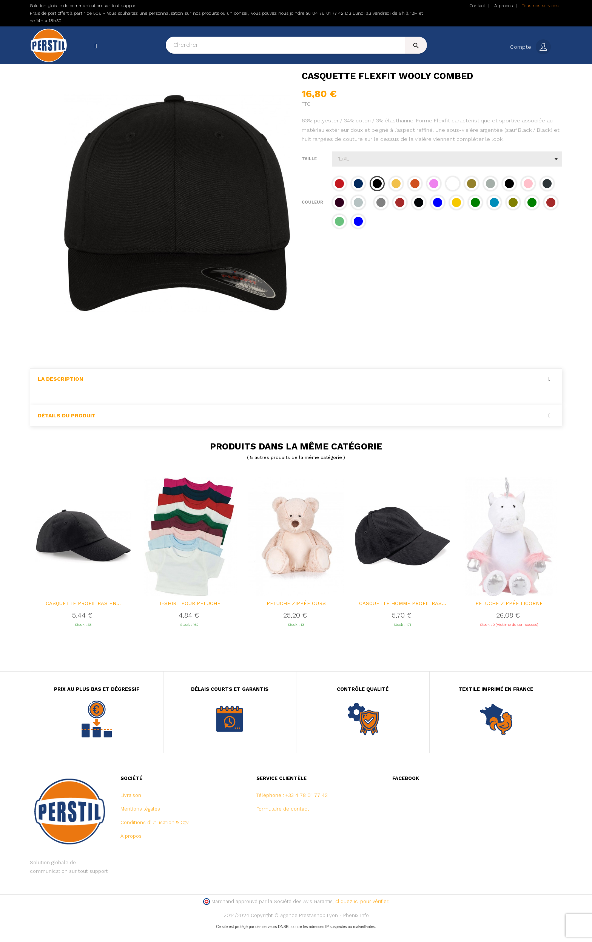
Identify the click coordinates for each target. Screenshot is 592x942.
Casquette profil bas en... (83, 616)
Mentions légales (140, 821)
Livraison (130, 808)
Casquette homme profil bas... (402, 616)
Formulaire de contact (282, 821)
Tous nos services (540, 5)
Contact (477, 5)
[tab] (296, 391)
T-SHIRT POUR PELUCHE (189, 616)
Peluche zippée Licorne (509, 616)
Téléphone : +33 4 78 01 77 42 (292, 808)
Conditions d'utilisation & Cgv (154, 835)
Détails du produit (67, 428)
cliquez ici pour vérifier (361, 914)
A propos (503, 5)
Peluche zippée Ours (296, 616)
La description (60, 391)
